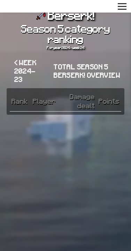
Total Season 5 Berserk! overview (87, 70)
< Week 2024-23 (25, 71)
